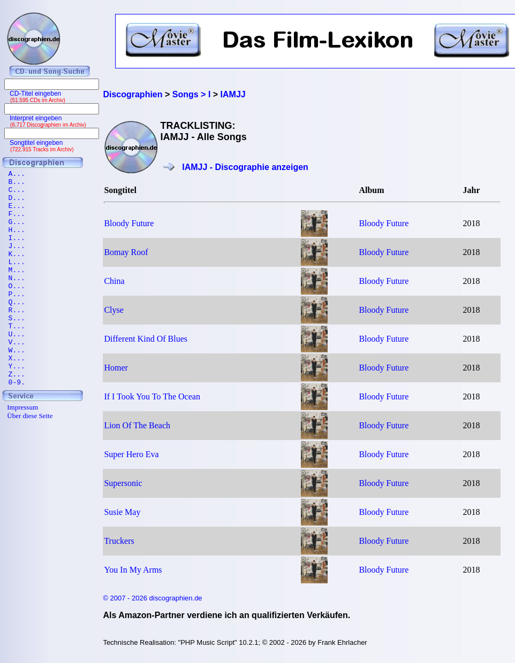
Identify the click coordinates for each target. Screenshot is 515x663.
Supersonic (123, 483)
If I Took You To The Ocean (152, 396)
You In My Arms (133, 569)
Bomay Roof (126, 252)
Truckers (119, 540)
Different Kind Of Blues (145, 338)
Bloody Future (129, 223)
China (114, 281)
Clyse (113, 309)
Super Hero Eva (131, 454)
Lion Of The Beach (137, 425)
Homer (115, 367)
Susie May (122, 511)
